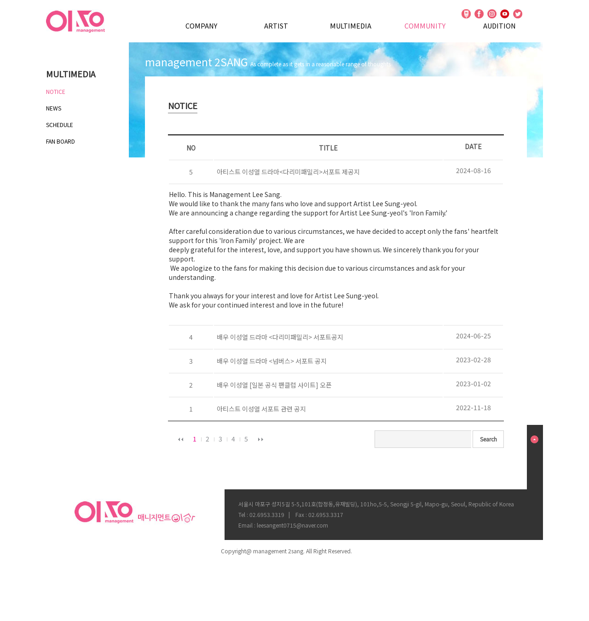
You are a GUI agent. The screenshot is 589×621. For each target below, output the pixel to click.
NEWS (53, 108)
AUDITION (499, 25)
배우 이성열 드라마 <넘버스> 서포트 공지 (270, 361)
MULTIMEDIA (350, 25)
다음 (260, 439)
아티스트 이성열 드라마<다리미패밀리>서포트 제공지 (287, 171)
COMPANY (201, 25)
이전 (180, 439)
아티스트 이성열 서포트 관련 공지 (260, 408)
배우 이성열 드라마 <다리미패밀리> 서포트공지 (278, 337)
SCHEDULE (59, 124)
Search (488, 439)
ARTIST (276, 25)
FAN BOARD (60, 141)
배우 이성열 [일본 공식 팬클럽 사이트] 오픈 (273, 384)
